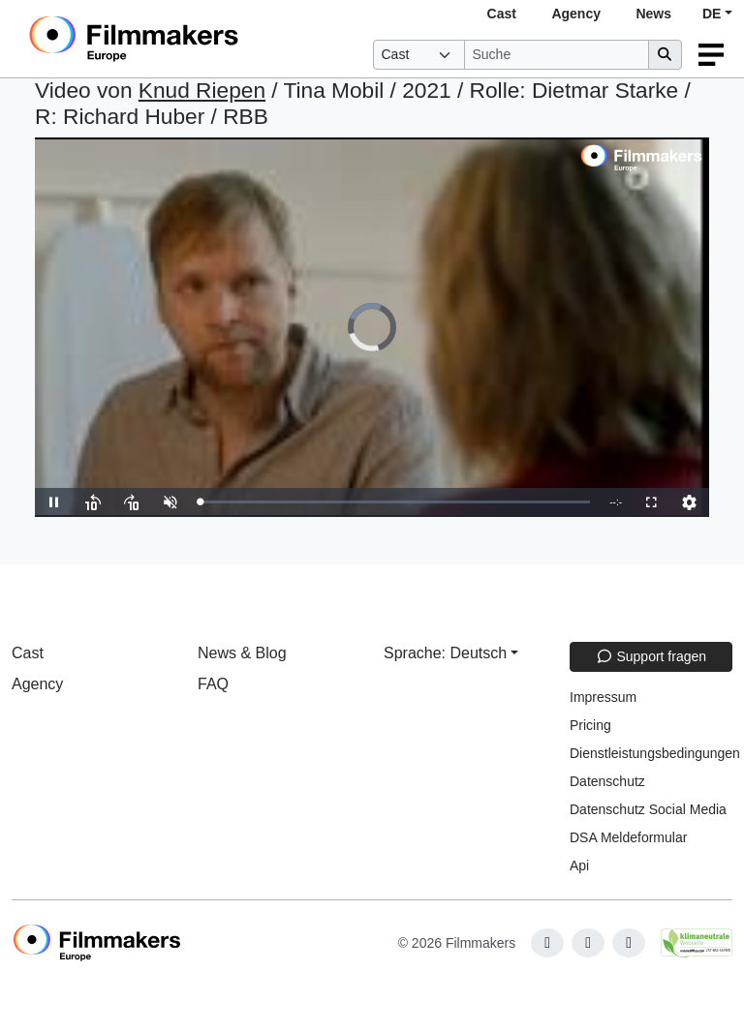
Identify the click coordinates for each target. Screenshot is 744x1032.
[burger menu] (711, 55)
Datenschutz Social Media (648, 809)
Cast (501, 13)
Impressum (603, 697)
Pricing (590, 725)
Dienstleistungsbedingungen (655, 753)
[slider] (395, 502)
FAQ (213, 684)
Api (579, 865)
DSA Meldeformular (628, 837)
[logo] (181, 38)
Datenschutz (607, 781)
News (653, 13)
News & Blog (242, 653)
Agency (576, 13)
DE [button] (711, 13)
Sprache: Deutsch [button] (445, 653)
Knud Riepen (202, 90)
